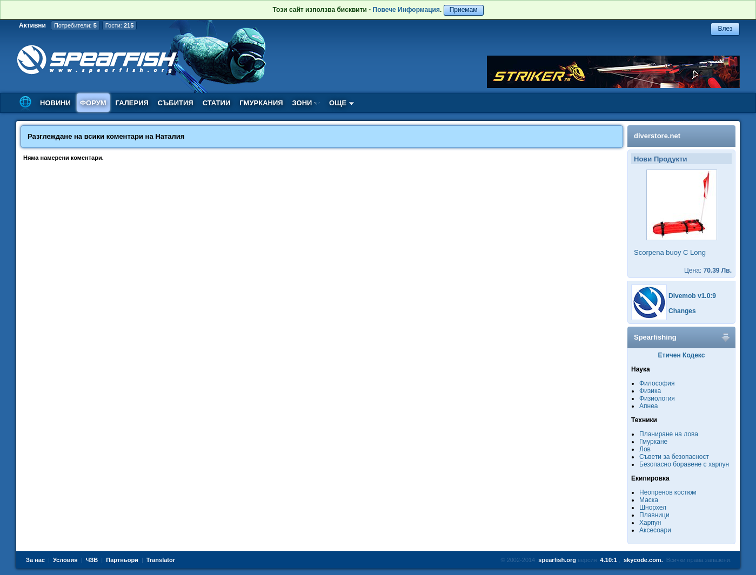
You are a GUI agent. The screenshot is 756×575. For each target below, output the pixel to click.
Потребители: (75, 25)
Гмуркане (653, 441)
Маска (648, 500)
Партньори (122, 560)
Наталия (169, 136)
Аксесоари (655, 530)
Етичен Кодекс (681, 355)
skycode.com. (643, 560)
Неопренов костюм (668, 492)
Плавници (654, 515)
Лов (645, 449)
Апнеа (648, 406)
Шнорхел (652, 507)
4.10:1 (608, 560)
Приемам (464, 9)
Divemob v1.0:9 (692, 296)
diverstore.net (657, 136)
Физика (650, 391)
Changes (682, 311)
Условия (65, 560)
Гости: (119, 25)
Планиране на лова (668, 434)
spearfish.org (557, 560)
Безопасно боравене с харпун (684, 464)
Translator (160, 560)
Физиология (657, 398)
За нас (35, 560)
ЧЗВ (92, 560)
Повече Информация (406, 9)
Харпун (650, 522)
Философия (657, 383)
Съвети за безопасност (674, 457)
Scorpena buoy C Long (670, 252)
